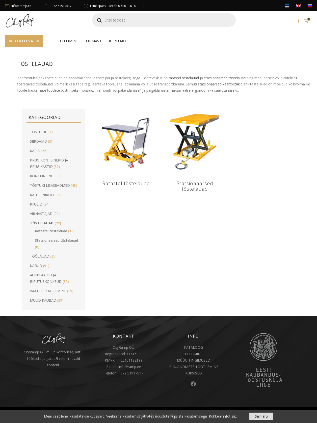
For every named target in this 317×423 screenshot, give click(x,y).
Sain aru (261, 416)
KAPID (35, 150)
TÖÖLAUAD (39, 256)
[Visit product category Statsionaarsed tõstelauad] (195, 153)
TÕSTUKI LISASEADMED (50, 185)
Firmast (94, 40)
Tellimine (69, 40)
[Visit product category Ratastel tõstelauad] (126, 150)
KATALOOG (193, 347)
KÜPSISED (193, 373)
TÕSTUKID (39, 132)
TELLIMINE (194, 353)
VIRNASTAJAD (41, 213)
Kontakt (118, 40)
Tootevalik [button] (26, 40)
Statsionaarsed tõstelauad (56, 240)
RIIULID (36, 204)
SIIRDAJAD (38, 141)
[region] (158, 416)
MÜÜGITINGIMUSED (193, 360)
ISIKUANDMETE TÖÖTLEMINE (193, 366)
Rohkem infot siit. (223, 416)
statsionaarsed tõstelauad (225, 78)
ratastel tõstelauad (184, 78)
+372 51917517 (61, 6)
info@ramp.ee (21, 6)
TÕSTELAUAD (41, 223)
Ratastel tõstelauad (51, 231)
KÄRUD (36, 265)
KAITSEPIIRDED (42, 194)
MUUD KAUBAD (43, 300)
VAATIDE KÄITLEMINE (48, 291)
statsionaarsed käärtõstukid (220, 84)
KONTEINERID (41, 176)
